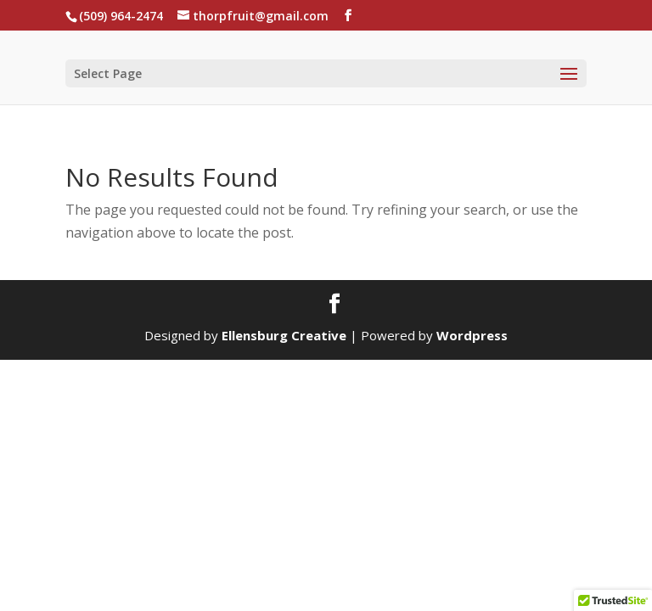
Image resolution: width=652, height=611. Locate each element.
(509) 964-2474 (121, 16)
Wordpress (472, 335)
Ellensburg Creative (284, 335)
